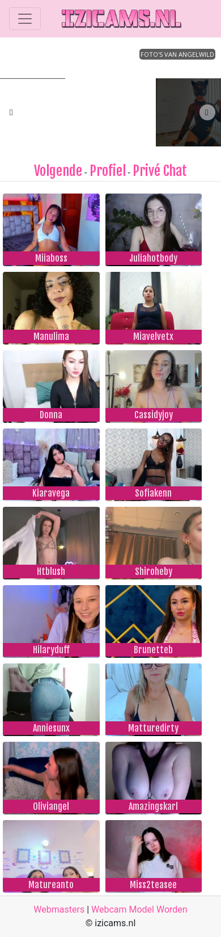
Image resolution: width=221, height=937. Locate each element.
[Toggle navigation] (25, 18)
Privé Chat (160, 170)
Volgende (58, 170)
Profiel (108, 170)
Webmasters (58, 909)
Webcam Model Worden (139, 909)
